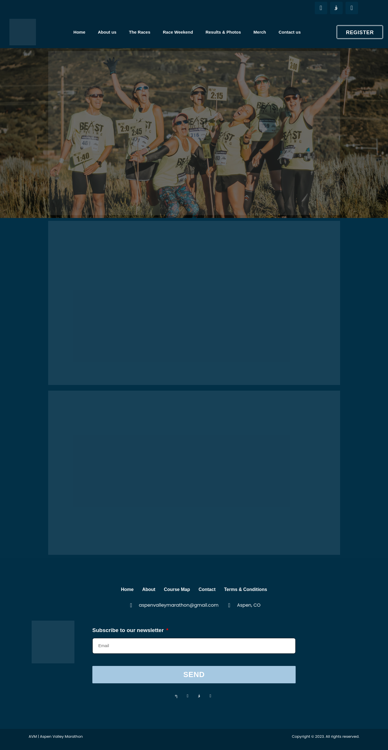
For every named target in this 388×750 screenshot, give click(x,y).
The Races (139, 32)
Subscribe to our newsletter (128, 629)
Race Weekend (178, 32)
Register (360, 32)
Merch (259, 32)
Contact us (290, 32)
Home (80, 32)
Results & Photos (223, 32)
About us (107, 32)
